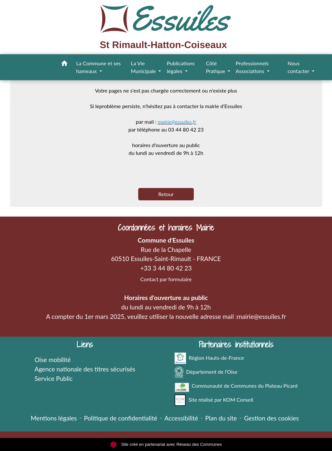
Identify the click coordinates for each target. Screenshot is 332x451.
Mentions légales (54, 418)
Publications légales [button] (180, 67)
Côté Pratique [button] (216, 67)
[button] (64, 64)
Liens (85, 344)
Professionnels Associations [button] (252, 67)
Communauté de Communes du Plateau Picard (236, 386)
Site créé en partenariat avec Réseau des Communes (166, 444)
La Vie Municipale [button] (144, 67)
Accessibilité (181, 418)
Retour (166, 194)
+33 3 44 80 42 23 (166, 268)
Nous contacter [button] (298, 67)
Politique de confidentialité (120, 418)
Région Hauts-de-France (209, 358)
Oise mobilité (52, 359)
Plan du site (221, 418)
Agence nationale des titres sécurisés (84, 369)
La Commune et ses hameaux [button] (98, 67)
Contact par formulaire (166, 279)
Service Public (53, 378)
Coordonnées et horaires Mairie (166, 227)
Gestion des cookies (271, 418)
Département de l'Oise (206, 372)
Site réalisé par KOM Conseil (214, 400)
